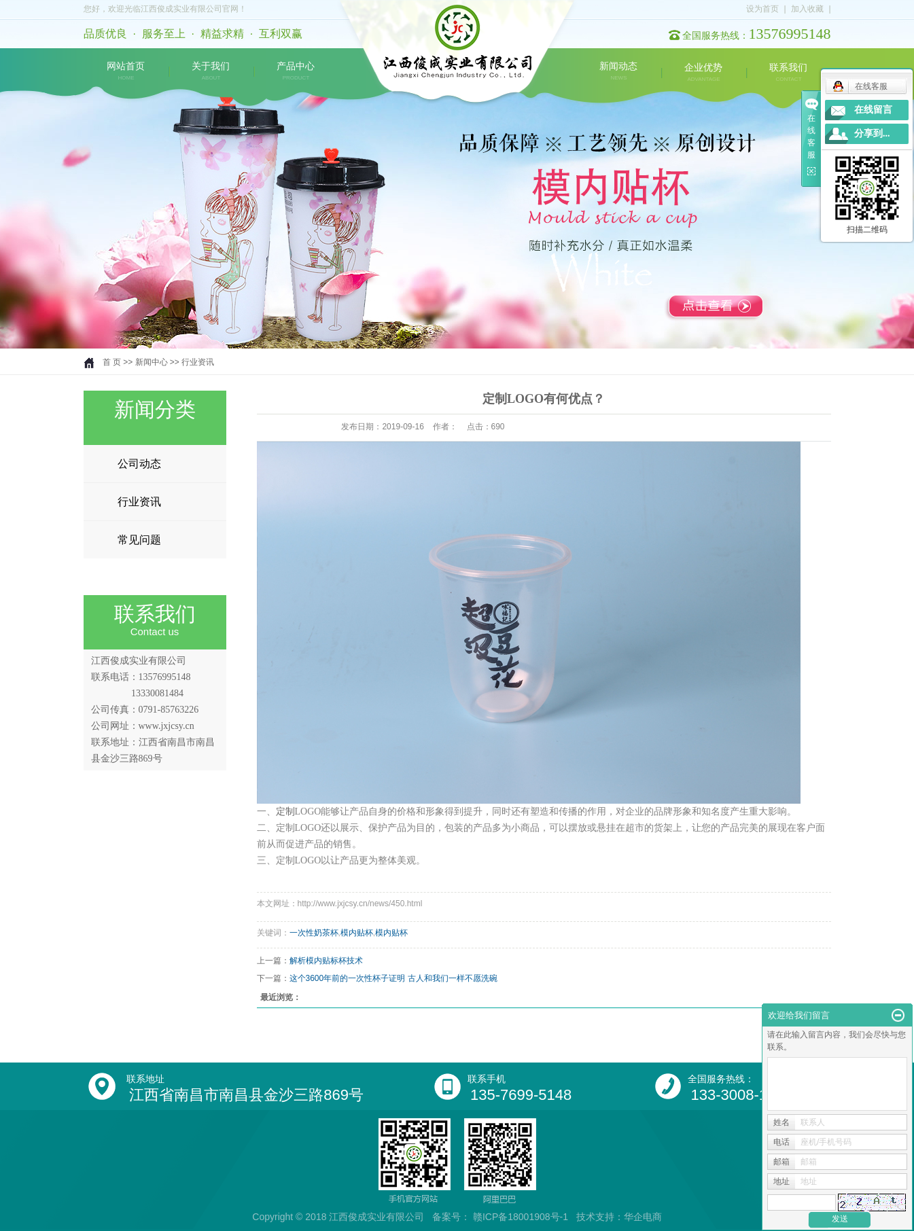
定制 (285, 811)
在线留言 (873, 110)
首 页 (112, 362)
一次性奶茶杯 (313, 933)
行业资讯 (197, 362)
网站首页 (126, 71)
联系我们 (788, 73)
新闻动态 (618, 71)
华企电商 (643, 1216)
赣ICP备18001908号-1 (520, 1216)
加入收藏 (807, 9)
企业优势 (703, 73)
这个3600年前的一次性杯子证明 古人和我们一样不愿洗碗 (393, 978)
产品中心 (296, 71)
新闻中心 (151, 362)
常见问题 (139, 540)
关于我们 (211, 71)
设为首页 (762, 9)
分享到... (872, 133)
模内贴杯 (356, 933)
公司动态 (139, 463)
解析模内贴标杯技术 (326, 960)
